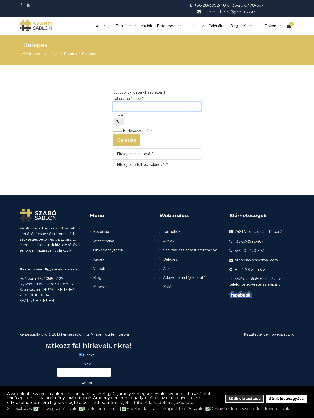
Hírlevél (89, 355)
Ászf (166, 268)
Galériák (215, 26)
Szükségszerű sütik (57, 409)
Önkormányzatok (108, 250)
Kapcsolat (251, 26)
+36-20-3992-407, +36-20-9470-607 (229, 5)
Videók (99, 268)
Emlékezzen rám (135, 130)
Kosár (168, 287)
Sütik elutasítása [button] (244, 398)
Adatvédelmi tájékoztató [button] (169, 402)
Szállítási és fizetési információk (190, 250)
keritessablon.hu (75, 334)
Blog (234, 26)
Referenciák (167, 26)
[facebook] (21, 5)
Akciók (146, 26)
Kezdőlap (103, 26)
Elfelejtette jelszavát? (135, 154)
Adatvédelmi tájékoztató (184, 277)
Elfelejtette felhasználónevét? (142, 164)
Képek (98, 259)
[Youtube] (29, 5)
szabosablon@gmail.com (230, 11)
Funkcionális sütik (101, 409)
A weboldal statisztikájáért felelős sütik (164, 409)
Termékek (124, 26)
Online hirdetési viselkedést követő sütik (249, 409)
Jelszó (119, 114)
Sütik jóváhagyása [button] (286, 398)
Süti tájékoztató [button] (126, 402)
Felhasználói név (128, 98)
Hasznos (193, 26)
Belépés (126, 140)
